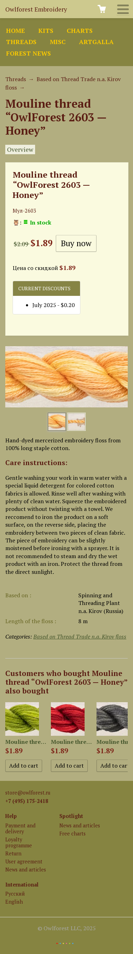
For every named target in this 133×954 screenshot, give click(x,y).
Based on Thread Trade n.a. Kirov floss (79, 636)
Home (15, 31)
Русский (15, 893)
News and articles (25, 869)
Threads (21, 42)
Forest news (28, 53)
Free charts (72, 833)
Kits (45, 31)
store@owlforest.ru (27, 792)
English (14, 901)
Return (13, 853)
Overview (20, 149)
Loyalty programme (18, 842)
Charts (80, 31)
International (22, 884)
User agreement (23, 861)
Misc (58, 42)
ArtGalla (96, 42)
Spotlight (71, 816)
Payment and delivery (20, 828)
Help (11, 816)
